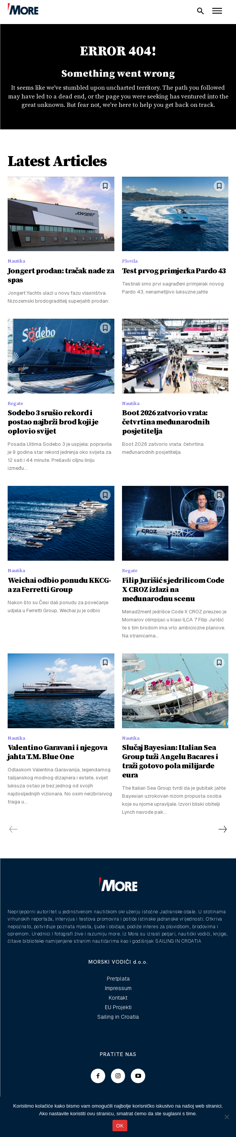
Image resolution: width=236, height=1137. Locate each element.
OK (120, 1126)
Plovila (130, 261)
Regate (15, 403)
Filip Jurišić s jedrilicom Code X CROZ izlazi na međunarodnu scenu (173, 590)
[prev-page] (13, 829)
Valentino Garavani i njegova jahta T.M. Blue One (57, 752)
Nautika (16, 261)
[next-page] (222, 829)
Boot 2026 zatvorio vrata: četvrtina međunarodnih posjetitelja (166, 422)
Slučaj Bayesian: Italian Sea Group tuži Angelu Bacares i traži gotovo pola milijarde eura (170, 761)
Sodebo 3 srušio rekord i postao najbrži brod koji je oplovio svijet (53, 422)
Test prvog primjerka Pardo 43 (174, 271)
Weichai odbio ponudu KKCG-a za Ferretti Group (59, 585)
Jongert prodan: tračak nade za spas (61, 275)
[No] (226, 1117)
